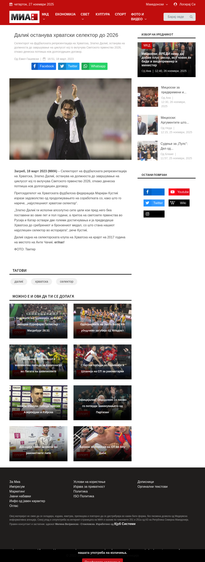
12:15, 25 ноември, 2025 (176, 132)
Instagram (152, 214)
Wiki (177, 202)
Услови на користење (89, 481)
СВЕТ (85, 17)
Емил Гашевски (29, 58)
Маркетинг (17, 491)
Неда (168, 128)
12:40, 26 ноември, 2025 (171, 71)
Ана (148, 71)
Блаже (169, 154)
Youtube (179, 191)
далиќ (18, 281)
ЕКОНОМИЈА (65, 14)
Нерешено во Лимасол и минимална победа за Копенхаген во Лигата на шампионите (38, 365)
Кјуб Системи (125, 524)
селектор (66, 281)
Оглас (13, 506)
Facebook (152, 191)
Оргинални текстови (153, 486)
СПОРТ (120, 14)
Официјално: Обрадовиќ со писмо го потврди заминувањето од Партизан (102, 406)
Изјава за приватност (89, 486)
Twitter (153, 202)
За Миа (14, 481)
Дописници (146, 481)
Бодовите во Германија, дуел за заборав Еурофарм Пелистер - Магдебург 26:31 (38, 324)
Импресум (17, 486)
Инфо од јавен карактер (27, 501)
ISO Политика (83, 496)
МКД (45, 17)
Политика (80, 491)
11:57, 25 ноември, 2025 (176, 158)
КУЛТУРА (103, 14)
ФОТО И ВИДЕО (139, 17)
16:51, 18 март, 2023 (60, 58)
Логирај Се (188, 4)
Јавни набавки (20, 496)
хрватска (41, 281)
